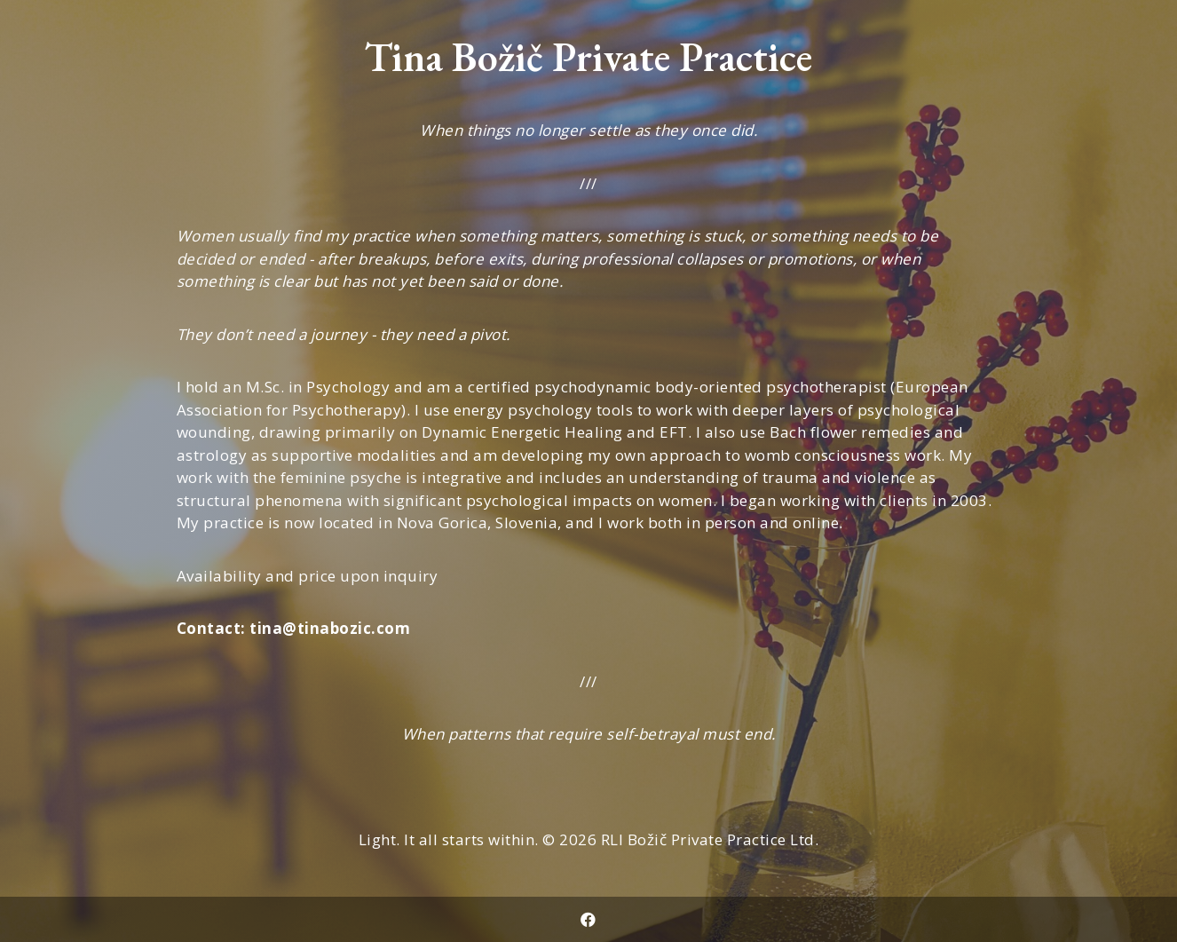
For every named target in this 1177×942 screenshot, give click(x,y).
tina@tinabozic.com (329, 628)
